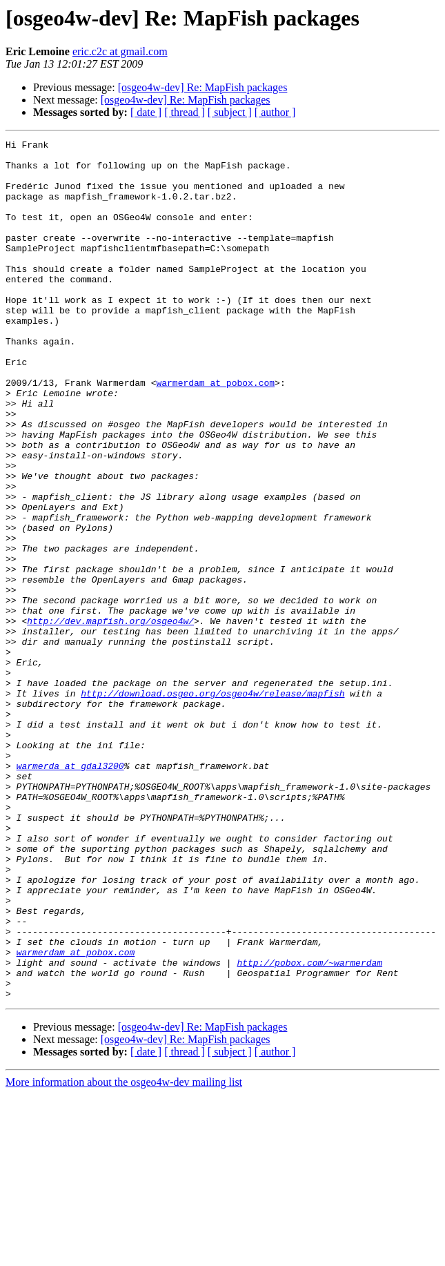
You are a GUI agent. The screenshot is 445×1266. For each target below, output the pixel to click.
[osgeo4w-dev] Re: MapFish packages (203, 87)
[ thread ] (184, 112)
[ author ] (275, 112)
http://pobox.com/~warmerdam (309, 1128)
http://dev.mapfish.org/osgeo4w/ (110, 718)
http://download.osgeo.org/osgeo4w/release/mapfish (212, 805)
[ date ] (145, 112)
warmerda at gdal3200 (70, 892)
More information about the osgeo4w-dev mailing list (124, 1254)
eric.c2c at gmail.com (120, 51)
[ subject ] (230, 112)
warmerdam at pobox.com (215, 432)
